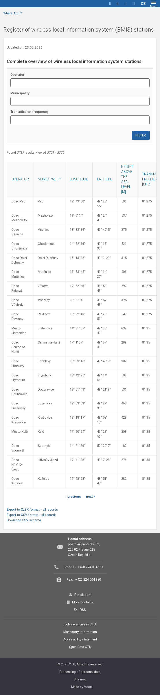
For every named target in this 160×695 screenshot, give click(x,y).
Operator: (17, 75)
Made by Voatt (81, 687)
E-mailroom (82, 595)
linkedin (125, 3)
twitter (118, 3)
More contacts (83, 602)
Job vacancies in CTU (80, 624)
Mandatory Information (80, 632)
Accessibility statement (80, 639)
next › (90, 497)
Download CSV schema (24, 520)
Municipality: (20, 93)
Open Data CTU (80, 647)
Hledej (134, 3)
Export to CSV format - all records (32, 515)
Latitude (104, 179)
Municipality (49, 179)
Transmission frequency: (29, 112)
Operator (20, 179)
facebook (110, 3)
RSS (83, 610)
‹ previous (73, 497)
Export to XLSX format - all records (32, 510)
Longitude (79, 179)
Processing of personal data (80, 672)
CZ (143, 3)
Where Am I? (12, 13)
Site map (80, 679)
